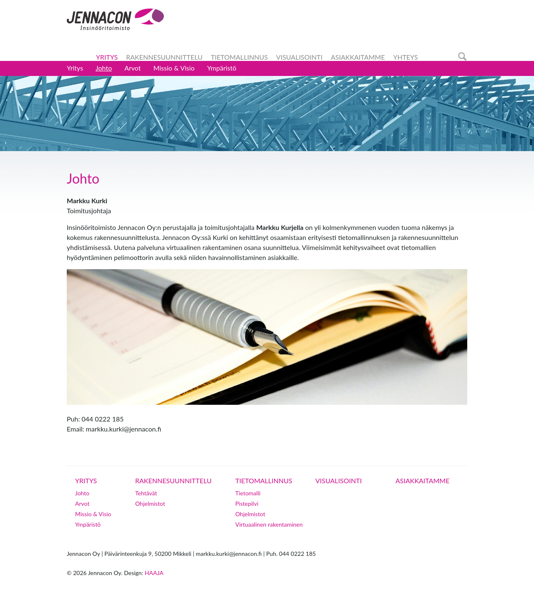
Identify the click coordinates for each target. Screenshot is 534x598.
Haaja (154, 572)
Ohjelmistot (150, 503)
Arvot (132, 68)
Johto (104, 68)
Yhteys (405, 57)
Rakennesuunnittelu (164, 57)
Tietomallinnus (239, 57)
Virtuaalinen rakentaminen (269, 524)
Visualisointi (299, 57)
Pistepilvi (246, 503)
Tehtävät (146, 493)
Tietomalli (247, 493)
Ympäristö (221, 68)
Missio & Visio (174, 68)
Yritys (107, 57)
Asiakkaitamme (358, 57)
